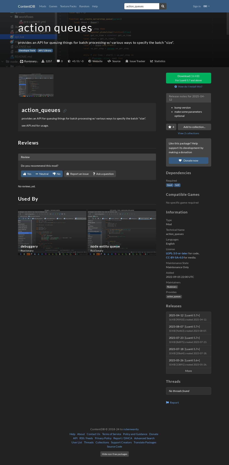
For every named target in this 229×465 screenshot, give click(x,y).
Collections (102, 442)
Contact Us (93, 434)
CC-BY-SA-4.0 (174, 257)
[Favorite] (171, 127)
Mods (42, 6)
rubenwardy (131, 429)
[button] (206, 6)
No (56, 173)
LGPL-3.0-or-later (177, 253)
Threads (89, 442)
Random (84, 6)
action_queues (174, 296)
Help (95, 6)
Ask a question (103, 173)
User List (76, 442)
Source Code (114, 446)
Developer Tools (27, 50)
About (81, 434)
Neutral (42, 173)
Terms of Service (111, 434)
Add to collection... (194, 126)
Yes (27, 173)
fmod (169, 185)
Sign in (197, 6)
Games (53, 6)
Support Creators (121, 442)
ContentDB (26, 6)
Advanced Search (144, 438)
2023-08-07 (188, 328)
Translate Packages (145, 442)
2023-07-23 (188, 339)
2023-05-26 (188, 362)
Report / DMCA (122, 438)
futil (177, 185)
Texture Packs (68, 6)
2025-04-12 (188, 317)
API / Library (45, 50)
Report (172, 402)
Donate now (188, 160)
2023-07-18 (188, 351)
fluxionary (172, 286)
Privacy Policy (103, 438)
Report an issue (77, 173)
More (188, 370)
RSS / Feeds (86, 438)
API (75, 438)
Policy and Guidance (135, 434)
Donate (153, 434)
